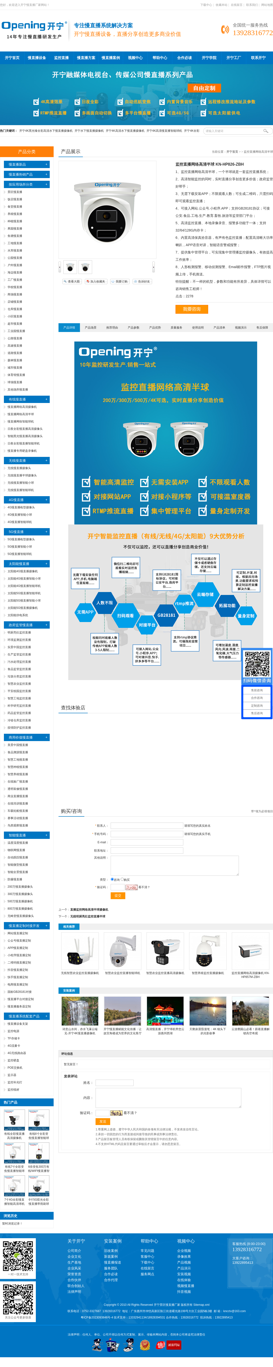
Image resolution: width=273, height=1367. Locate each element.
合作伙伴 (74, 1280)
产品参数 (133, 327)
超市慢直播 (15, 323)
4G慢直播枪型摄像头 (21, 507)
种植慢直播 (15, 221)
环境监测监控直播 (19, 640)
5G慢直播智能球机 (20, 554)
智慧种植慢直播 (18, 767)
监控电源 (13, 1031)
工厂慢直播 (15, 279)
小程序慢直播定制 (19, 955)
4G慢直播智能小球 (20, 514)
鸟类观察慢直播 (18, 825)
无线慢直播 (17, 460)
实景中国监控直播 (19, 647)
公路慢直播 (15, 338)
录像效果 (184, 1256)
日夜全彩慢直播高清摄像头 (25, 429)
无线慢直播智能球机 (21, 490)
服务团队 (111, 1268)
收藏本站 (221, 5)
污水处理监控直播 (19, 661)
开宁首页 (12, 58)
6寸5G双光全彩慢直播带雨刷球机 (39, 1204)
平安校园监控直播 (19, 691)
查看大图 (74, 281)
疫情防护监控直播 (19, 727)
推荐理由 (112, 327)
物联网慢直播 (16, 850)
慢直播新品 (17, 164)
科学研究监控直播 (19, 705)
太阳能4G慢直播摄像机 (23, 571)
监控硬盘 (13, 1060)
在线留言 (237, 5)
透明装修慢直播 (18, 789)
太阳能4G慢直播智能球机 (24, 586)
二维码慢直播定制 (19, 962)
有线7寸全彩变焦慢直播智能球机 (14, 1171)
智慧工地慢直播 (18, 759)
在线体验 (184, 1280)
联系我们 (252, 5)
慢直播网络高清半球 (21, 414)
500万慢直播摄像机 (20, 901)
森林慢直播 (15, 360)
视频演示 (241, 327)
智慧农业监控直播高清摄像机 (165, 976)
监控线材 (13, 1089)
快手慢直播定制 (18, 977)
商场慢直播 (15, 294)
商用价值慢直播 (21, 737)
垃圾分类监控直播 (19, 676)
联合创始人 (76, 1286)
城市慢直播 (15, 367)
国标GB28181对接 (20, 992)
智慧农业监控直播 (19, 683)
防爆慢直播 (15, 879)
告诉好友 (144, 281)
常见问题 (147, 1251)
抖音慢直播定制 (18, 970)
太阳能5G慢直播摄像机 (23, 608)
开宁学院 (209, 58)
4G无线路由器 (17, 1053)
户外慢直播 (15, 265)
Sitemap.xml (201, 1305)
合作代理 (111, 1280)
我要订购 (121, 281)
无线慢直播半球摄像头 (22, 475)
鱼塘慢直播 (15, 236)
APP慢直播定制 (18, 948)
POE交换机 (15, 1067)
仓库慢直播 (15, 309)
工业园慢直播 (16, 331)
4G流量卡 (14, 1045)
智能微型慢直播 (18, 864)
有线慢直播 (17, 399)
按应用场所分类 (21, 184)
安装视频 (184, 1274)
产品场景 (91, 327)
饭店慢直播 (15, 199)
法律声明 (74, 1292)
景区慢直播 (15, 192)
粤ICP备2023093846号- (96, 1317)
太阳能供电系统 (18, 615)
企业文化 (74, 1256)
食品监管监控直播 (19, 669)
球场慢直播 (15, 382)
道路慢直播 (15, 353)
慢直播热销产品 (21, 174)
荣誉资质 (74, 1274)
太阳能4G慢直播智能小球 (24, 578)
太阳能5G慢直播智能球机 (24, 593)
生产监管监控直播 (19, 654)
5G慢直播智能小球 (20, 546)
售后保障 (262, 327)
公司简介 (74, 1251)
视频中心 (135, 58)
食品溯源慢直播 (18, 752)
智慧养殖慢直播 (18, 774)
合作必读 (184, 58)
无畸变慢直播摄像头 (21, 916)
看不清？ (143, 891)
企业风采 (74, 1268)
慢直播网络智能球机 (21, 421)
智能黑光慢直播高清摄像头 (25, 436)
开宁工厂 (233, 58)
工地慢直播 (15, 243)
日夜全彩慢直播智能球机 (24, 443)
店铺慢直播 (15, 301)
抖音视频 (184, 1292)
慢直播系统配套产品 (24, 1016)
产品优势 (155, 327)
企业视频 (184, 1251)
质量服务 (176, 327)
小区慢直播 (15, 316)
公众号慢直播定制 (19, 940)
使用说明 (198, 327)
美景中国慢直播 (18, 745)
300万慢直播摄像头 (20, 894)
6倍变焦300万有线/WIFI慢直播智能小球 (39, 1171)
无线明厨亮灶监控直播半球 (87, 920)
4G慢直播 (16, 500)
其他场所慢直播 (18, 389)
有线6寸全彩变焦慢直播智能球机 (39, 1138)
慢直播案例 (111, 58)
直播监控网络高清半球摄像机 (89, 913)
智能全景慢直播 (18, 872)
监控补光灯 (15, 1082)
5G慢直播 (16, 532)
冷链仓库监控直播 (19, 720)
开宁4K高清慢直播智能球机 (164, 130)
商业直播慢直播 (18, 796)
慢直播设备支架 (18, 1023)
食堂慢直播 (15, 206)
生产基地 (74, 1262)
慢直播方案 (86, 58)
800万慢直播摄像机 (20, 908)
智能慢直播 (17, 835)
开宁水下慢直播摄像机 (89, 130)
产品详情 (69, 327)
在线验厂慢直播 (18, 781)
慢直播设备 (37, 58)
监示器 (12, 1075)
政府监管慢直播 (21, 625)
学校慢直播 (15, 287)
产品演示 (184, 1268)
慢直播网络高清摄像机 (22, 407)
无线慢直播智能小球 (21, 482)
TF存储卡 (14, 1038)
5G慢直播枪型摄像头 (21, 539)
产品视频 (184, 1262)
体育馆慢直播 (16, 375)
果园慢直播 (15, 228)
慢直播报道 (112, 1262)
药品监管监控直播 (19, 713)
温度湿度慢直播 (18, 842)
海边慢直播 (15, 272)
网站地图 (267, 5)
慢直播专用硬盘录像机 (22, 450)
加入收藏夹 (97, 281)
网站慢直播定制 (18, 933)
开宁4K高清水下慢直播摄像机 (125, 130)
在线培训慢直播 (18, 803)
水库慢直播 (15, 250)
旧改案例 (111, 1251)
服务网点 (147, 1274)
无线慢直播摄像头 (19, 468)
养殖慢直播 (15, 214)
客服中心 (147, 1256)
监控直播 (61, 58)
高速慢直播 (15, 345)
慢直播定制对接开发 (24, 926)
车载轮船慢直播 (18, 811)
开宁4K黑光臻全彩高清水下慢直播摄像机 (46, 130)
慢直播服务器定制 (19, 1006)
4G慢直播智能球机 (20, 522)
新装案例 (111, 1256)
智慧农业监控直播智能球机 (122, 976)
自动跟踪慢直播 (18, 857)
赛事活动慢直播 (18, 818)
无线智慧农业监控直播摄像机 (80, 976)
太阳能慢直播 (19, 564)
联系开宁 (258, 58)
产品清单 (219, 327)
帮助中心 (160, 58)
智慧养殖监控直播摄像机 (208, 976)
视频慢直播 (185, 1286)
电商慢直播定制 (18, 984)
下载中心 (206, 5)
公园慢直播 (15, 258)
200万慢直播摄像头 (20, 886)
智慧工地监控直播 (19, 698)
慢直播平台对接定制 (21, 999)
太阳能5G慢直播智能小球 (24, 600)
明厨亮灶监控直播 (19, 632)
